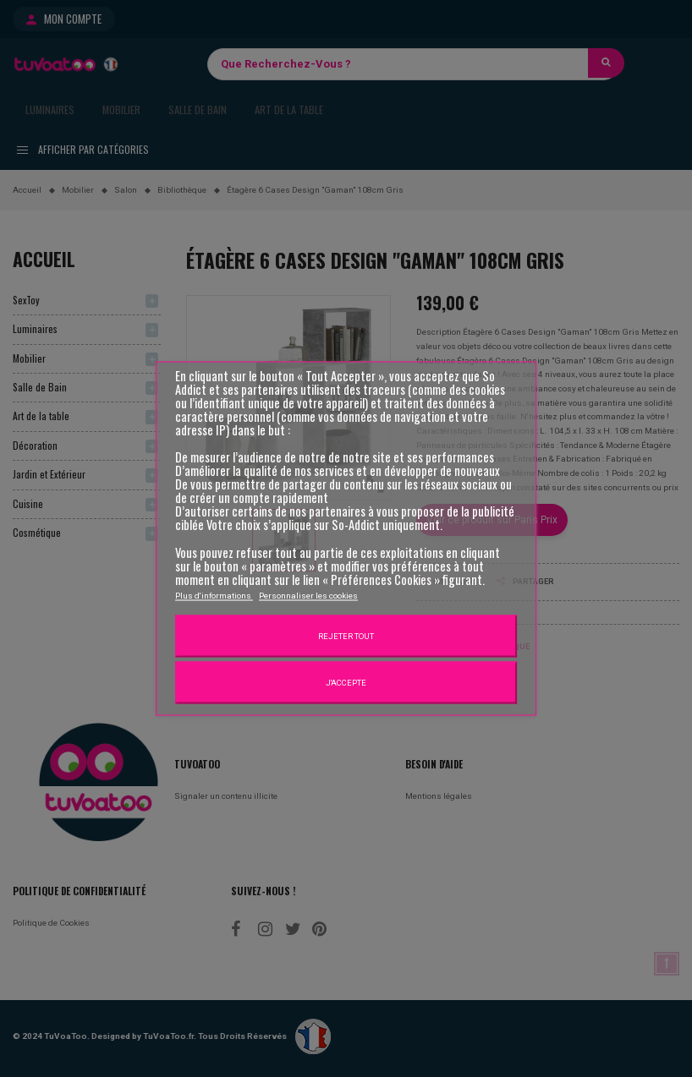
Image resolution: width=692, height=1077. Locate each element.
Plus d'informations (214, 594)
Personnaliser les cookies (308, 594)
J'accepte (346, 681)
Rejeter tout (346, 635)
